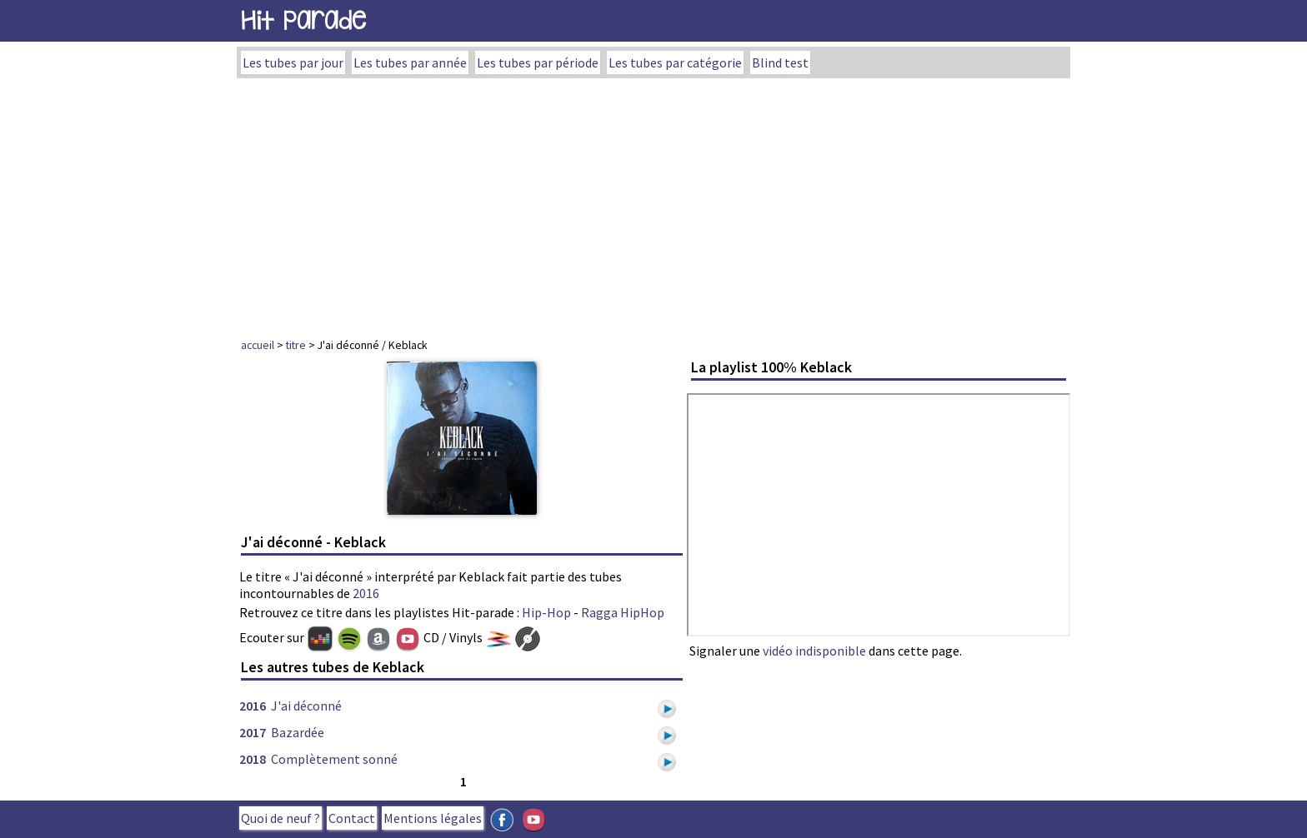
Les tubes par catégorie (675, 62)
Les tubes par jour (293, 62)
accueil (257, 344)
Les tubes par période (537, 62)
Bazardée (297, 732)
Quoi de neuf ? (280, 818)
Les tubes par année (410, 62)
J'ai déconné (306, 705)
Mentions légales (432, 818)
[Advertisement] (653, 203)
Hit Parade (303, 20)
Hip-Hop (546, 612)
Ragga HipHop (622, 612)
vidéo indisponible (814, 650)
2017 (252, 732)
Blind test (780, 62)
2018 (252, 759)
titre (296, 344)
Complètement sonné (334, 759)
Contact (351, 818)
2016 (366, 593)
